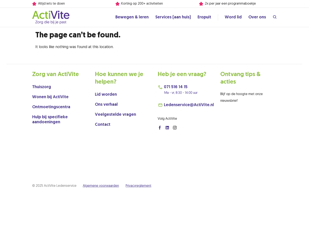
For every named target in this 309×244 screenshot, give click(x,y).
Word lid (233, 17)
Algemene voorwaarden (101, 186)
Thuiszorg (41, 87)
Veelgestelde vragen (115, 115)
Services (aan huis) (173, 17)
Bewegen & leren (132, 17)
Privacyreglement (138, 186)
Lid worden (106, 95)
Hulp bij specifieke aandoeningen (50, 119)
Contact (102, 125)
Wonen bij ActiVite (50, 97)
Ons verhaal (106, 105)
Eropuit (204, 17)
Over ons (257, 17)
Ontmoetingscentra (51, 107)
